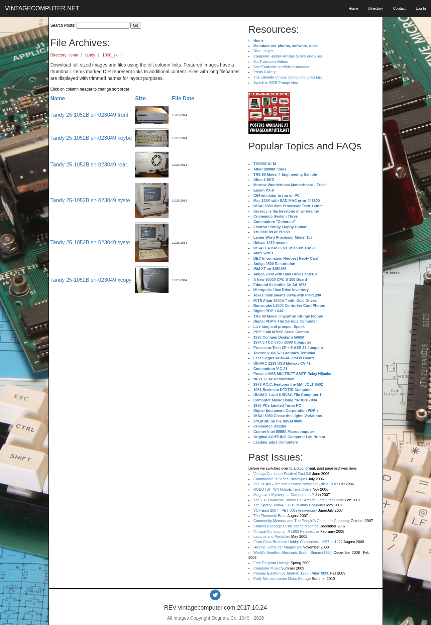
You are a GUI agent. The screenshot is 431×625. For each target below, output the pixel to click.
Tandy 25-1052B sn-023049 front (89, 115)
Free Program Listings (271, 563)
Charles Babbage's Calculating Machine (286, 526)
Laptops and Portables (271, 536)
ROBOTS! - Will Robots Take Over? (282, 489)
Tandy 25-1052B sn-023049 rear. (89, 164)
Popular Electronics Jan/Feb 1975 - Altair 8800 (291, 573)
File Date (183, 98)
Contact (399, 8)
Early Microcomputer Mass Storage (282, 579)
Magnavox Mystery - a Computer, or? (283, 495)
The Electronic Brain (270, 516)
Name (57, 98)
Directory (375, 8)
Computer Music (266, 568)
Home (353, 8)
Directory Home (64, 55)
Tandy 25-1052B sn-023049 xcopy (91, 280)
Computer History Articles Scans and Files (287, 56)
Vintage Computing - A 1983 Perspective (286, 531)
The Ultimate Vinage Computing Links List (287, 77)
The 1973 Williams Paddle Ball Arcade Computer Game (298, 500)
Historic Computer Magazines (277, 547)
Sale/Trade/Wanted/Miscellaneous (281, 67)
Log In (421, 8)
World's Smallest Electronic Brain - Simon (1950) (293, 552)
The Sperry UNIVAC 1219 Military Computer (289, 505)
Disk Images (263, 51)
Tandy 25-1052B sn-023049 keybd (91, 138)
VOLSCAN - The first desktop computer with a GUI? (295, 484)
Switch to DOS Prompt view (276, 83)
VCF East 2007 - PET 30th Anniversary (285, 510)
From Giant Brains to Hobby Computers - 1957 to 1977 (298, 542)
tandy (90, 55)
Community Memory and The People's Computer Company (301, 521)
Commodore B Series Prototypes (280, 479)
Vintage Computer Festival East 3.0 (282, 474)
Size (140, 98)
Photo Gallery (264, 72)
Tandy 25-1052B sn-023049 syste (90, 200)
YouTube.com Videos (270, 61)
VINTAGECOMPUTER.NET (42, 8)
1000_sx (109, 55)
